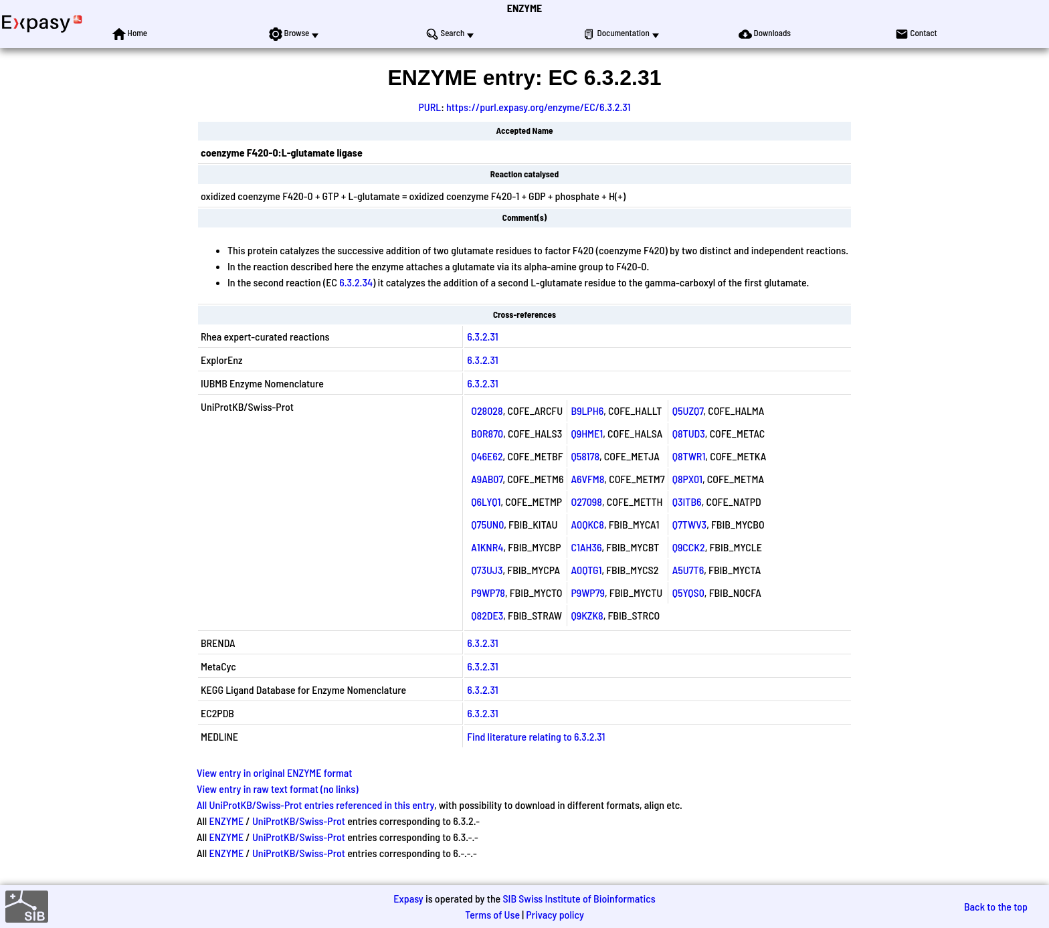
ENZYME (524, 7)
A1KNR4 (487, 547)
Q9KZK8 (587, 615)
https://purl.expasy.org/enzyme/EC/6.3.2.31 (538, 106)
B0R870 (487, 433)
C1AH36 (586, 547)
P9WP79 (588, 592)
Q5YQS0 (688, 592)
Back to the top (996, 906)
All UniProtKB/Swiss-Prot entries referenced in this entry (315, 804)
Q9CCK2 (688, 547)
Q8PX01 (687, 478)
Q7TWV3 (689, 524)
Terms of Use (492, 914)
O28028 (486, 410)
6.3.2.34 (356, 282)
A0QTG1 (586, 569)
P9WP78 (488, 592)
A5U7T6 (688, 569)
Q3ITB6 (687, 501)
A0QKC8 (587, 524)
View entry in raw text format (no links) (278, 788)
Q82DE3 (487, 615)
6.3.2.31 (482, 336)
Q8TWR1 (689, 456)
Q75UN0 (487, 524)
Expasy (408, 898)
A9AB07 (486, 478)
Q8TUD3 (688, 433)
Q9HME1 (587, 433)
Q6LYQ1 (485, 501)
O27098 (586, 501)
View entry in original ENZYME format (275, 772)
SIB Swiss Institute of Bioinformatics (578, 898)
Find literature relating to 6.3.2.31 (536, 736)
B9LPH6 (587, 410)
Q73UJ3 (486, 569)
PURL (430, 106)
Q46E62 (486, 456)
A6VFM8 (588, 478)
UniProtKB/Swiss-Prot (298, 820)
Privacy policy (555, 914)
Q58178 (585, 456)
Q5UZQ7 (688, 410)
